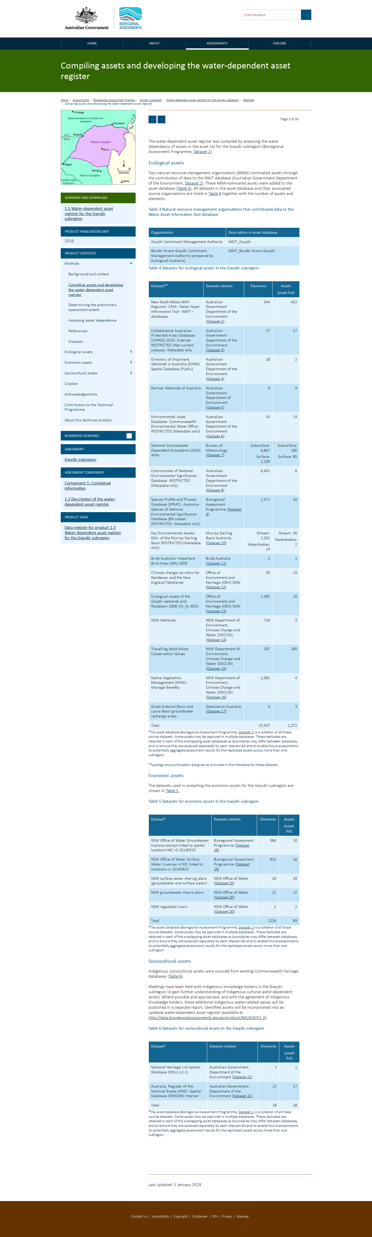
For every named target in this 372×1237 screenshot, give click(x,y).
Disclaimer (200, 1217)
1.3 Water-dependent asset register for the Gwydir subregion (89, 214)
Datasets (75, 342)
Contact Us (139, 1217)
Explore (279, 43)
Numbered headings (82, 436)
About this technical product (88, 420)
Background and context (88, 274)
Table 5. (173, 791)
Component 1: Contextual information (88, 485)
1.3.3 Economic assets (131, 362)
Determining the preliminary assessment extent (92, 307)
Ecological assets (166, 163)
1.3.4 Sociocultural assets (131, 372)
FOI (214, 1217)
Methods (248, 100)
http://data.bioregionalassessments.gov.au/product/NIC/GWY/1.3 (207, 1018)
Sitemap (243, 1217)
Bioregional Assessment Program (114, 100)
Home (92, 43)
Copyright (181, 1217)
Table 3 (183, 188)
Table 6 (175, 976)
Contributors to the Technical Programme (89, 407)
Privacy (227, 1217)
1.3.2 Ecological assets (131, 351)
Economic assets (166, 775)
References (77, 331)
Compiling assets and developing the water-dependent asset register (95, 289)
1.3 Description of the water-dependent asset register (90, 501)
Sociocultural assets (170, 961)
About (154, 43)
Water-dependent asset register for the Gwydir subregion (202, 100)
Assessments (217, 43)
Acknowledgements (81, 394)
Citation (71, 384)
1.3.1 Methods (131, 263)
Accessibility (160, 1217)
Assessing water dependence (92, 320)
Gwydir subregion (151, 100)
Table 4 (214, 194)
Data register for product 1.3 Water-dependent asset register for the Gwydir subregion (93, 533)
